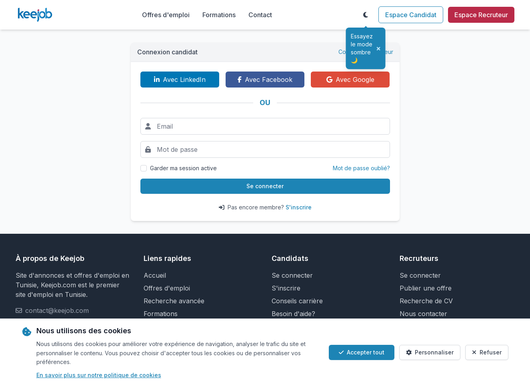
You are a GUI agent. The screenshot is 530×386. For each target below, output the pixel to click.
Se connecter (265, 186)
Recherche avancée (174, 301)
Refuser (487, 352)
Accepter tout (361, 352)
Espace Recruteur (481, 15)
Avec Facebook (265, 80)
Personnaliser (430, 352)
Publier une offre (426, 288)
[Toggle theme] (365, 14)
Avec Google (350, 80)
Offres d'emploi (166, 15)
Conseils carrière (297, 301)
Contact (260, 15)
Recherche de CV (426, 301)
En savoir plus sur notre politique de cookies (98, 375)
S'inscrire (299, 207)
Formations (219, 15)
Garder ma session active (183, 168)
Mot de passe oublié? (361, 168)
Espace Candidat (410, 15)
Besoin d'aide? (293, 314)
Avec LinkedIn (180, 80)
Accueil (155, 275)
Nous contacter (423, 314)
